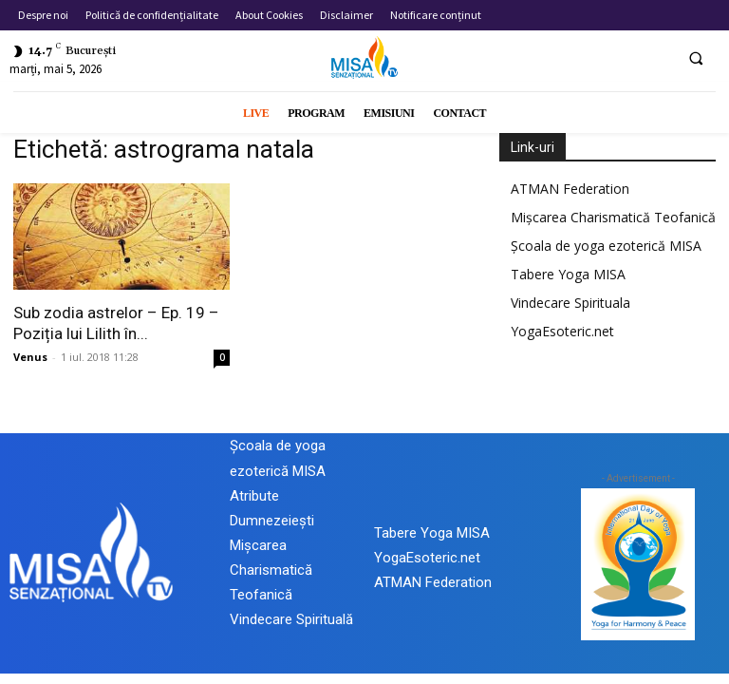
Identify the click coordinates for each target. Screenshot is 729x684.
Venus (30, 357)
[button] (696, 58)
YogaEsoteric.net (562, 331)
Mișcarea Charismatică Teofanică (613, 217)
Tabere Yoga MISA (568, 274)
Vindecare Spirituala (570, 303)
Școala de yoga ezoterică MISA (606, 246)
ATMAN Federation (570, 189)
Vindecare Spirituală (291, 619)
